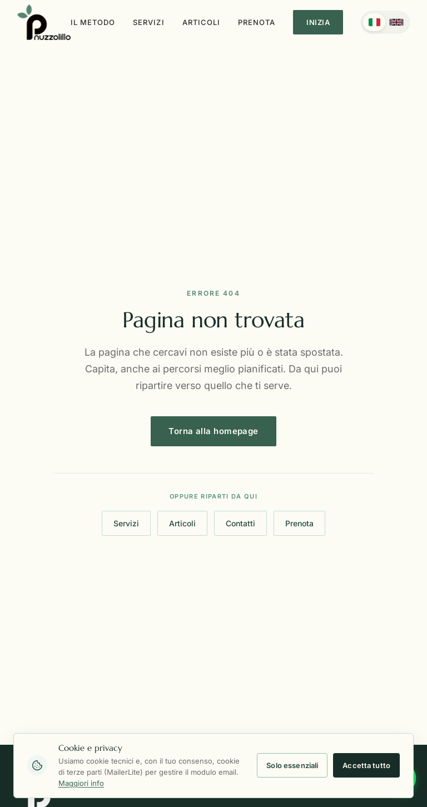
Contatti (240, 524)
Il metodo (93, 22)
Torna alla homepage (213, 434)
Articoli (201, 22)
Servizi (148, 22)
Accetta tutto (366, 765)
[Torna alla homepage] (44, 22)
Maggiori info (81, 783)
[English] (396, 22)
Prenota (256, 22)
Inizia (318, 22)
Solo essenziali (292, 765)
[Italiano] (374, 22)
